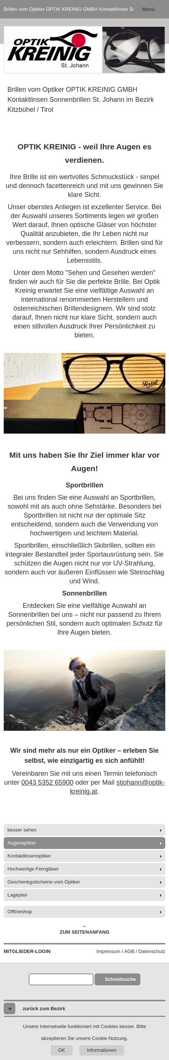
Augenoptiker (21, 843)
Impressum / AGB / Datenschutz (130, 951)
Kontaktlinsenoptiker (29, 856)
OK (61, 1050)
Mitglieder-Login (27, 951)
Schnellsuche (120, 979)
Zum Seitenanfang (84, 930)
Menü (148, 9)
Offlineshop (19, 911)
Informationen (102, 1050)
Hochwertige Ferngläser (33, 869)
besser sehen (21, 830)
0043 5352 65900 (47, 782)
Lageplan (17, 895)
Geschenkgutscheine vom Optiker (43, 882)
